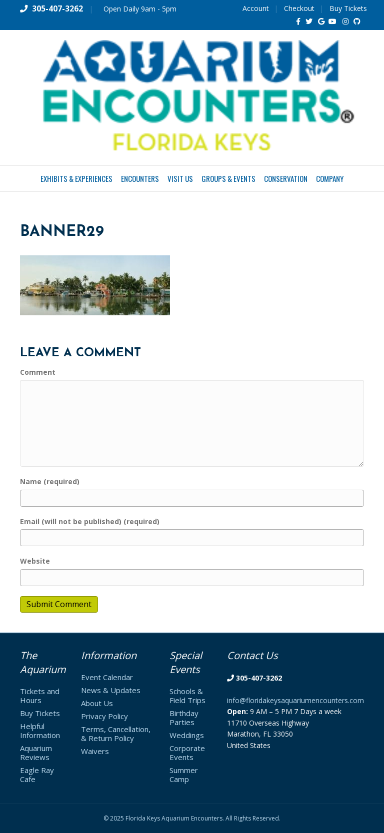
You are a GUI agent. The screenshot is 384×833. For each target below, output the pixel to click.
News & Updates (110, 690)
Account (255, 8)
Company (330, 178)
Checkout (299, 8)
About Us (97, 703)
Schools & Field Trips (188, 696)
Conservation (286, 178)
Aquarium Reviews (36, 753)
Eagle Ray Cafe (37, 775)
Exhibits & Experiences (76, 178)
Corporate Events (187, 753)
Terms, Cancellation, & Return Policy (115, 734)
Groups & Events (229, 178)
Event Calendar (107, 677)
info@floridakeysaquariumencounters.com (295, 700)
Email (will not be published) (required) (90, 521)
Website (35, 561)
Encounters (140, 178)
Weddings (187, 735)
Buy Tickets (348, 8)
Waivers (95, 751)
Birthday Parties (184, 718)
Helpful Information (40, 731)
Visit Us (180, 178)
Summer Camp (184, 775)
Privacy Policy (104, 716)
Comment (38, 372)
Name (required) (50, 481)
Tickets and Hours (40, 696)
